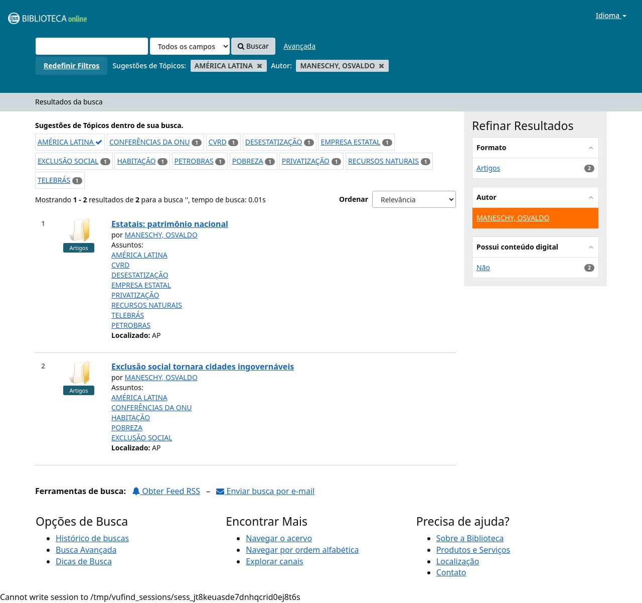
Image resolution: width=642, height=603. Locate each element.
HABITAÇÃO (136, 161)
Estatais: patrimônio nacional (169, 223)
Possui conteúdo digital (517, 247)
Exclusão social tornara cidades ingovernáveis (202, 366)
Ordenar (353, 199)
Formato (491, 147)
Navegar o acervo (279, 538)
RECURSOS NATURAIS (383, 161)
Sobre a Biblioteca (470, 538)
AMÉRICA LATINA (70, 142)
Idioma (611, 15)
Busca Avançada (86, 549)
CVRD (218, 142)
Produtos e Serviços (473, 549)
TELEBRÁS (54, 180)
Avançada (299, 46)
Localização (457, 561)
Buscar (253, 46)
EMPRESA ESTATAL (350, 142)
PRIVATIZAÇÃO (306, 161)
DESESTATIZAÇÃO (273, 142)
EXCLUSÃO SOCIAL (68, 161)
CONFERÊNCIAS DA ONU (149, 142)
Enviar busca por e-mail (265, 491)
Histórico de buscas (92, 538)
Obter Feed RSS (166, 491)
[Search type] (190, 46)
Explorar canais (274, 561)
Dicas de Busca (84, 561)
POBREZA (247, 161)
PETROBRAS (194, 161)
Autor (486, 197)
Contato (451, 572)
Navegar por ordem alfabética (302, 549)
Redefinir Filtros (71, 65)
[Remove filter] (259, 65)
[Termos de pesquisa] (92, 46)
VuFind (32, 15)
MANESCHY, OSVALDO (161, 234)
